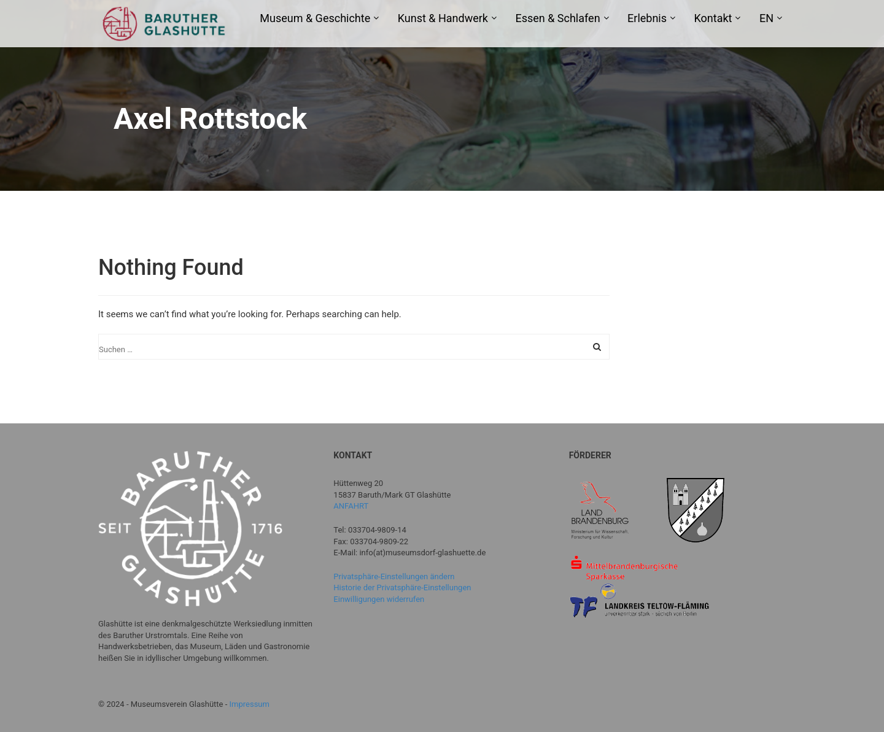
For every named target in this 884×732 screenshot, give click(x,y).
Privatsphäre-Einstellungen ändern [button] (393, 576)
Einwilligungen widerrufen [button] (378, 599)
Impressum (249, 704)
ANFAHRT (350, 505)
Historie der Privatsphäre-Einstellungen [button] (402, 587)
